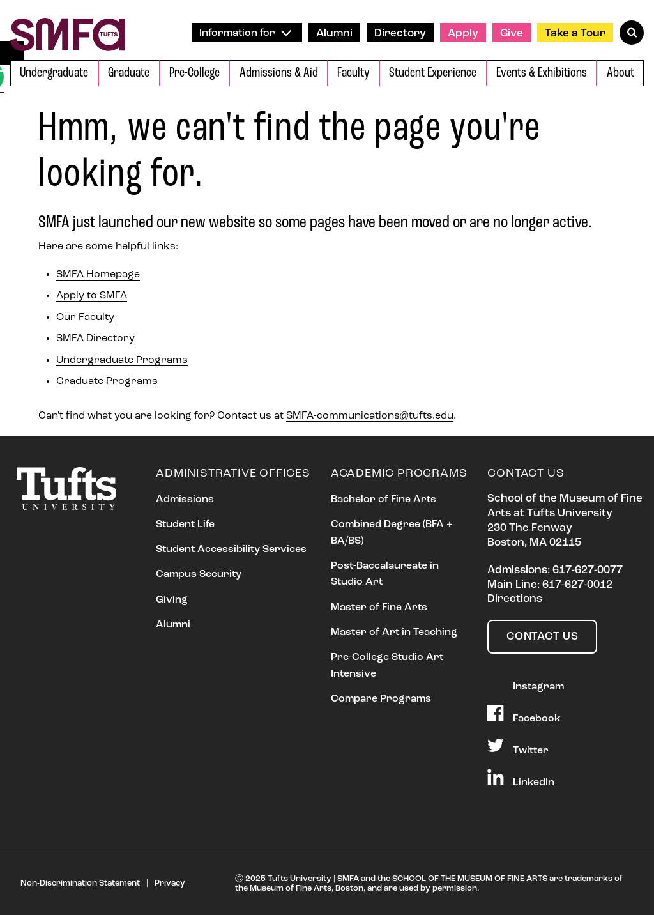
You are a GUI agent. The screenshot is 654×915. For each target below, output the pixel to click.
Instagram (525, 682)
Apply (463, 33)
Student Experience (432, 73)
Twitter (517, 746)
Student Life (185, 524)
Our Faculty (85, 317)
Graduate (128, 73)
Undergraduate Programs (122, 360)
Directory (400, 33)
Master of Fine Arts (379, 608)
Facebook (523, 714)
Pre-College (194, 73)
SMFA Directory (95, 339)
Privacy (170, 883)
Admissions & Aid (279, 73)
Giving (172, 600)
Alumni (334, 33)
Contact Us (542, 636)
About (620, 73)
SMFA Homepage (98, 275)
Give (511, 33)
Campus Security (198, 574)
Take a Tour (575, 33)
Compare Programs (381, 699)
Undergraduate (54, 73)
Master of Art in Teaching (394, 632)
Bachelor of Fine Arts (383, 500)
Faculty (353, 73)
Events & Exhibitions (541, 73)
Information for (245, 32)
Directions (514, 599)
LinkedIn (520, 778)
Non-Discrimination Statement (80, 883)
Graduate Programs (107, 381)
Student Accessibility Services (231, 549)
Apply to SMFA (91, 296)
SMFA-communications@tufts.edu (369, 416)
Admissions (185, 500)
